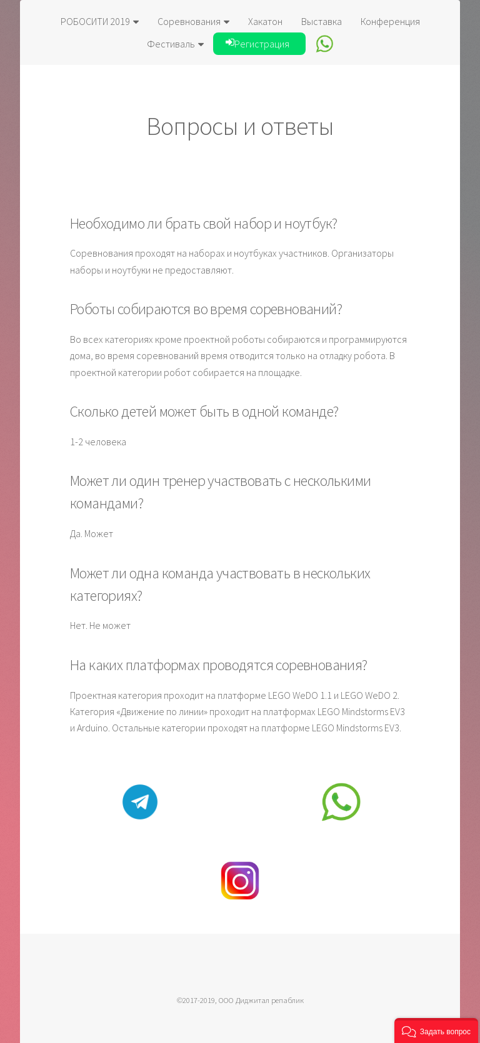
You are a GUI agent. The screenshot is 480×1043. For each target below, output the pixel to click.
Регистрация (257, 44)
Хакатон (265, 21)
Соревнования (193, 21)
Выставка (321, 21)
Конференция (390, 21)
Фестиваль (175, 44)
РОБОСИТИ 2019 (100, 21)
